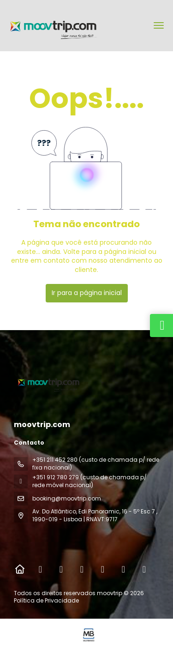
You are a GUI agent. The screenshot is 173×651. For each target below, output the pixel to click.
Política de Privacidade (46, 600)
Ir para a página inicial (87, 292)
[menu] (158, 25)
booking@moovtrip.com (66, 498)
